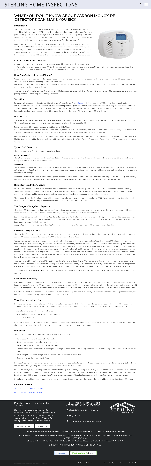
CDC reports (80, 103)
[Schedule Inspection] (24, 426)
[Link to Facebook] (126, 462)
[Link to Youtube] (135, 462)
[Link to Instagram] (129, 462)
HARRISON (27, 435)
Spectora (44, 463)
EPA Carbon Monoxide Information (28, 393)
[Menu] (145, 4)
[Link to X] (120, 462)
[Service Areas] (42, 426)
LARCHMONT (38, 435)
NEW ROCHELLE (123, 435)
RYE (20, 435)
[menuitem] (141, 4)
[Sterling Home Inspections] (41, 4)
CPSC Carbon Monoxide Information (28, 388)
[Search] (141, 4)
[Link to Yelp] (132, 462)
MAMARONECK (51, 435)
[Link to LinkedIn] (123, 462)
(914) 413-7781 (74, 416)
